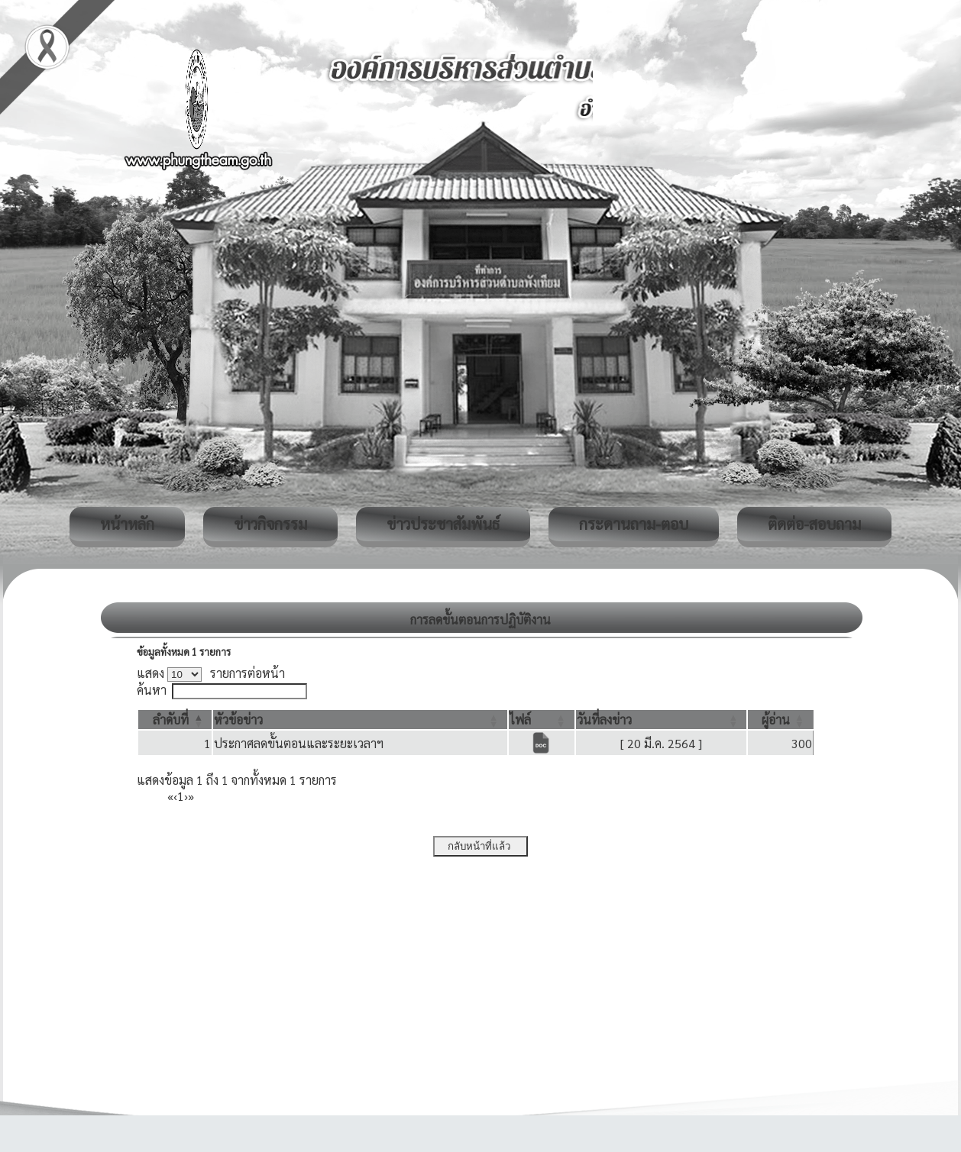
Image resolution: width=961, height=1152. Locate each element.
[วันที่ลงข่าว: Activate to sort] (661, 719)
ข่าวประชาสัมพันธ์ (443, 524)
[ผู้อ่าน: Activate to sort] (781, 719)
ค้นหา (152, 690)
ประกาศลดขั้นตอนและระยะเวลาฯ (298, 743)
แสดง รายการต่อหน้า (211, 673)
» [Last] (191, 796)
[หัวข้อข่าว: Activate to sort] (359, 719)
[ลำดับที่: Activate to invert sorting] (175, 719)
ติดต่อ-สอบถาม (814, 524)
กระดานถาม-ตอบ (633, 524)
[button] (171, 720)
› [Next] (186, 796)
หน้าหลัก (127, 524)
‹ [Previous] (175, 796)
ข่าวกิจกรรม (270, 524)
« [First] (170, 796)
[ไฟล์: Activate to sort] (541, 719)
